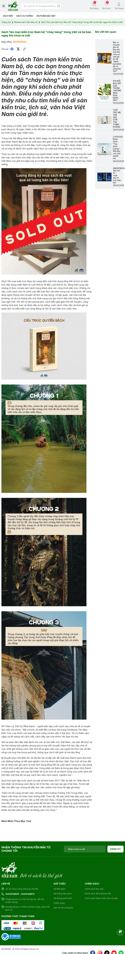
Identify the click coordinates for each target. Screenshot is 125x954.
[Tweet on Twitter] (18, 49)
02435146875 (27, 882)
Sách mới (8, 16)
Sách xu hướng (24, 16)
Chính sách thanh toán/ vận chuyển (101, 886)
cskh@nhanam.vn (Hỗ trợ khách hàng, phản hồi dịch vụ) (27, 896)
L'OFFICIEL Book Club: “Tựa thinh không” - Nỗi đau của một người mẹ (118, 147)
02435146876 (12, 882)
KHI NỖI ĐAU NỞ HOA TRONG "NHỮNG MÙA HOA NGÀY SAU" (117, 90)
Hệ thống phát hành (63, 886)
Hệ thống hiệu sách (63, 882)
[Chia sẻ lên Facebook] (12, 49)
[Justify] (58, 6)
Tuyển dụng (59, 891)
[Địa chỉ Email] (84, 849)
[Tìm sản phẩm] (41, 6)
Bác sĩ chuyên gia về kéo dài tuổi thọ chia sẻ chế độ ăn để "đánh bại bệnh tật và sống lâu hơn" (117, 56)
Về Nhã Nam (59, 877)
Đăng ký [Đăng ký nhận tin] (115, 849)
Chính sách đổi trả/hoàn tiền (98, 882)
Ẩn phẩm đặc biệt (46, 16)
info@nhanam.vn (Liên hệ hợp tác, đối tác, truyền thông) (25, 889)
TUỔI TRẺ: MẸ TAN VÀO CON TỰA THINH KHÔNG (117, 118)
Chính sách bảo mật (94, 877)
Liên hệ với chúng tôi (63, 896)
